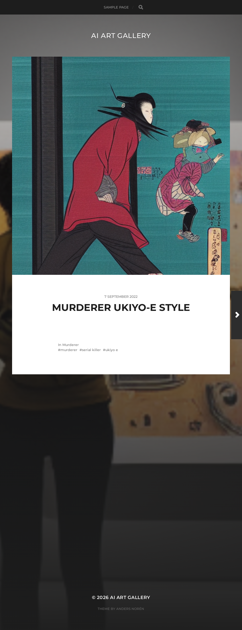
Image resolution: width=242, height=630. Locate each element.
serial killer (91, 350)
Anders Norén (130, 609)
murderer (68, 350)
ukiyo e (111, 350)
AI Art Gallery (121, 35)
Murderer (70, 345)
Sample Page (116, 7)
